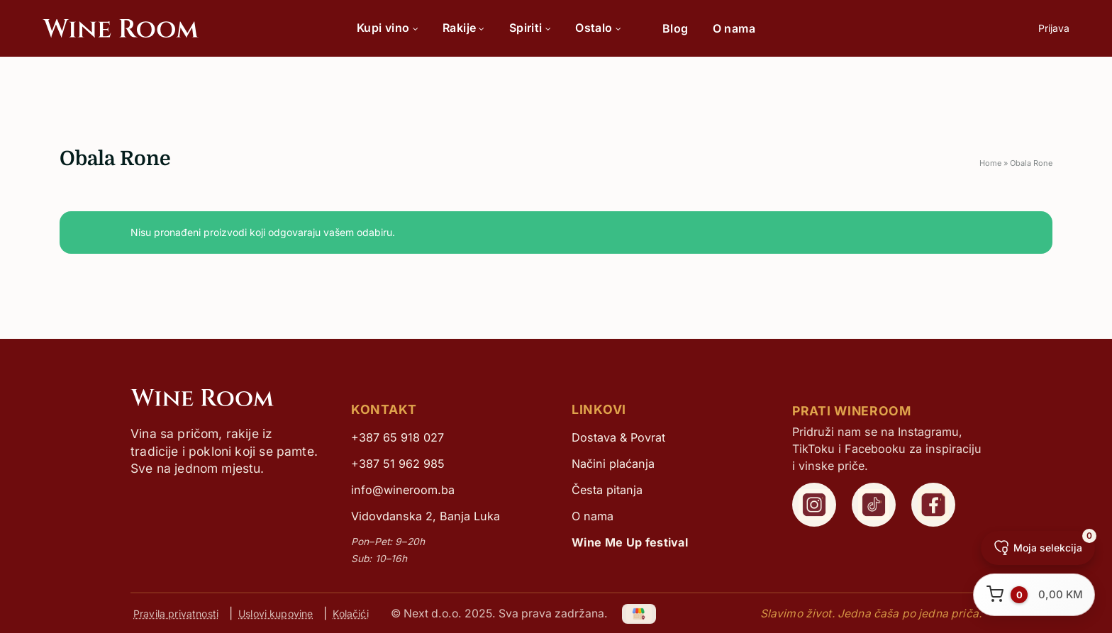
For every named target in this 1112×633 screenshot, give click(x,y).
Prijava (1053, 28)
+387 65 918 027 (397, 437)
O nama (734, 28)
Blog (675, 28)
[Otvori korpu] (1034, 594)
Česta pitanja (607, 490)
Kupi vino (387, 28)
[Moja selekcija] (1038, 547)
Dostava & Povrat (618, 437)
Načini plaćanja (613, 463)
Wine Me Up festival (630, 542)
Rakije (464, 28)
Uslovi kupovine (275, 613)
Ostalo (598, 28)
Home (990, 163)
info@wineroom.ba (403, 490)
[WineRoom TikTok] (874, 505)
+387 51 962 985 (398, 463)
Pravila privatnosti (175, 613)
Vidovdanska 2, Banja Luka (425, 516)
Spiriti (530, 28)
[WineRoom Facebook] (933, 505)
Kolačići (350, 613)
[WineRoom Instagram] (814, 505)
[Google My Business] (639, 613)
